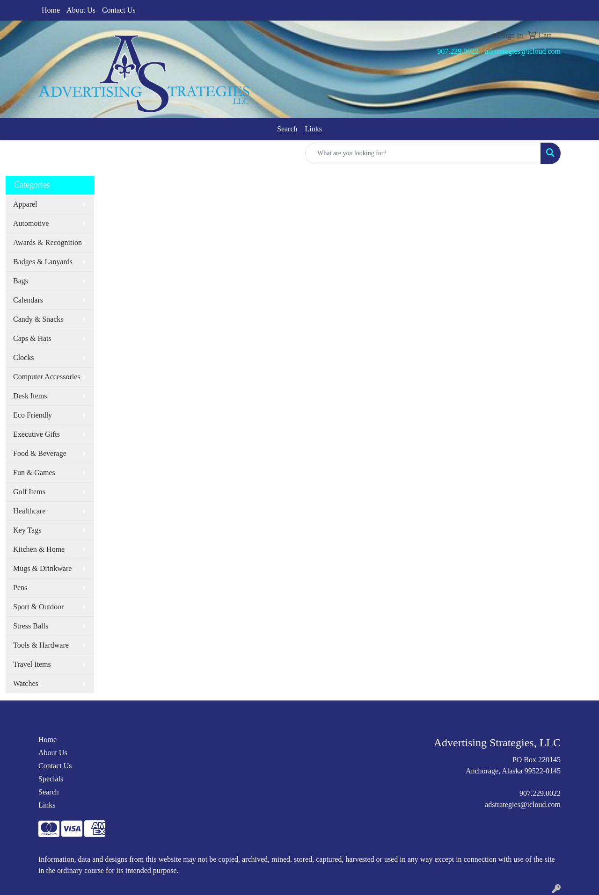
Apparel (25, 204)
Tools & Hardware (41, 645)
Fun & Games (34, 472)
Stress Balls (30, 626)
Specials (50, 779)
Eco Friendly (32, 415)
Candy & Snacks (38, 319)
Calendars (28, 300)
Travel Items (32, 664)
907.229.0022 (457, 51)
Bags (20, 281)
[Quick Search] (423, 153)
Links (313, 129)
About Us (80, 10)
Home (51, 10)
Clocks (23, 357)
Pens (20, 588)
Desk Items (30, 396)
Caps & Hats (32, 338)
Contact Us (119, 10)
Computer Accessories (46, 377)
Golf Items (29, 492)
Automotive (31, 223)
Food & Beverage (39, 453)
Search (287, 129)
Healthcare (29, 511)
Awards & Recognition (47, 242)
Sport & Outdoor (38, 607)
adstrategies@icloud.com (523, 51)
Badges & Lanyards (43, 262)
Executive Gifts (36, 434)
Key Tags (27, 530)
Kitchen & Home (39, 549)
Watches (25, 683)
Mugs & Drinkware (42, 568)
